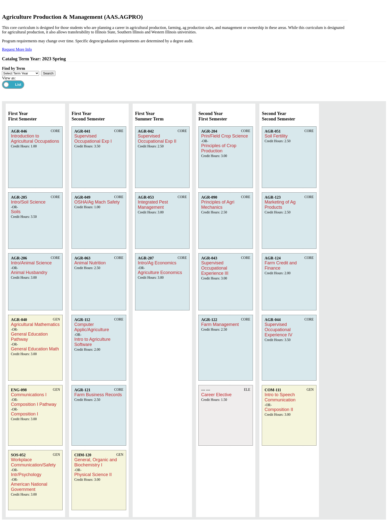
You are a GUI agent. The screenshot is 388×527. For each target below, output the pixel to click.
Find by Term (13, 68)
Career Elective (216, 394)
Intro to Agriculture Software (92, 342)
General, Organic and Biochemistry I (95, 462)
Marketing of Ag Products (280, 205)
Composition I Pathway (33, 404)
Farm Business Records (98, 394)
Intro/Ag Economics (157, 262)
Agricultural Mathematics (35, 324)
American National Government (29, 487)
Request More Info (17, 49)
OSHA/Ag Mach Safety (97, 202)
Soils (16, 211)
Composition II (279, 409)
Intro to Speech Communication (280, 397)
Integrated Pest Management (153, 205)
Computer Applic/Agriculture (91, 327)
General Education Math (35, 348)
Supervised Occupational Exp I (93, 139)
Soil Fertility (276, 136)
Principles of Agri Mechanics (217, 205)
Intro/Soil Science (28, 202)
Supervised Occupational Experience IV (278, 329)
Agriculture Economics (160, 272)
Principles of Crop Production (218, 148)
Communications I (29, 394)
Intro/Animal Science (31, 262)
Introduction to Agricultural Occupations (35, 139)
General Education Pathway (29, 337)
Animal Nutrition (90, 262)
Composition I (24, 414)
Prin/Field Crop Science (224, 136)
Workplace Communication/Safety (33, 462)
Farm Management (220, 324)
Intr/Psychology (26, 474)
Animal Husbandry (29, 272)
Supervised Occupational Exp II (157, 139)
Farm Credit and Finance (281, 265)
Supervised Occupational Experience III (214, 268)
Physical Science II (93, 474)
